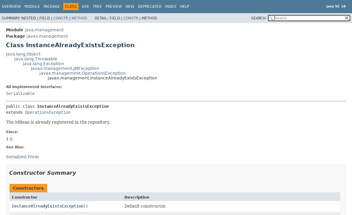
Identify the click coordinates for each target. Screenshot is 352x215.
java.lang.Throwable (35, 58)
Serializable (20, 93)
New (130, 6)
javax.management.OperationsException (82, 73)
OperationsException (47, 112)
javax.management (47, 36)
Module (32, 6)
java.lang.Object (23, 54)
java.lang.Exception (43, 63)
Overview (11, 6)
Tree (97, 6)
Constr (60, 18)
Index (170, 6)
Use (85, 6)
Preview (114, 6)
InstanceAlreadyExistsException (47, 206)
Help (184, 6)
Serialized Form (22, 156)
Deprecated (149, 6)
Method (79, 18)
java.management (44, 29)
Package (52, 6)
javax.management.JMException (65, 68)
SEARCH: (259, 18)
